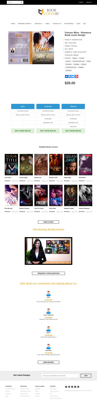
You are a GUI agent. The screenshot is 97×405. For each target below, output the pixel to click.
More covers (48, 222)
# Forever (68, 61)
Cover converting (25, 396)
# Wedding (76, 64)
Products (7, 391)
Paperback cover (48, 122)
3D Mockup (48, 119)
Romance (7, 181)
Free (47, 23)
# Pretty (88, 61)
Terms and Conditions (56, 398)
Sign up (89, 2)
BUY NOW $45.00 (48, 131)
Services (39, 23)
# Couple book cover (70, 67)
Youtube (37, 396)
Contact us (57, 23)
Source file (73, 126)
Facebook (37, 389)
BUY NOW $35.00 (23, 131)
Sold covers (53, 389)
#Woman (74, 58)
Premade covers (24, 389)
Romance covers (54, 391)
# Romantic (68, 64)
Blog (78, 23)
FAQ (84, 23)
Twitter (37, 391)
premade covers (25, 23)
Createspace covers (25, 391)
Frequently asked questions (48, 273)
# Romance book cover (78, 61)
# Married (83, 64)
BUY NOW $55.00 (73, 131)
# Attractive (68, 70)
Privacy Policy (53, 396)
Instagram (37, 393)
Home (13, 23)
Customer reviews (10, 389)
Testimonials (69, 23)
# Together (81, 67)
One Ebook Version (23, 111)
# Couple (81, 58)
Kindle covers (24, 393)
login (81, 2)
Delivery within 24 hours (23, 115)
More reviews (48, 362)
